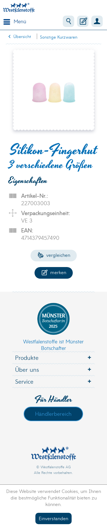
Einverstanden (53, 518)
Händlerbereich (53, 413)
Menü (14, 21)
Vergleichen (53, 254)
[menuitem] (13, 21)
